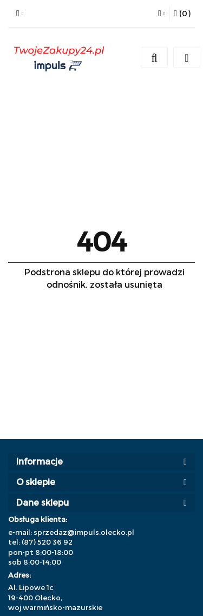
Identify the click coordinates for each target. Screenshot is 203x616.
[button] (182, 13)
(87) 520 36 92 (47, 542)
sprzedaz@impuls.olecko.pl (84, 532)
